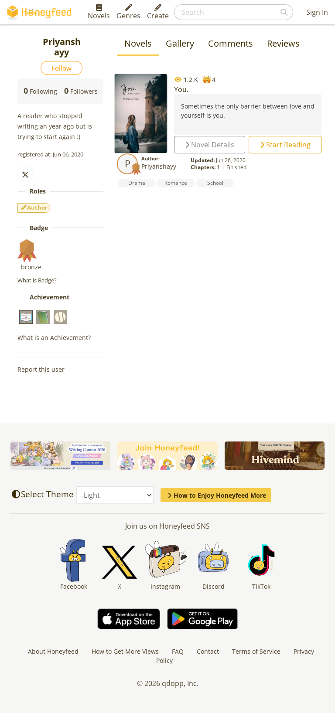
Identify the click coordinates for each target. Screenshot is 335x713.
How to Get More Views (125, 651)
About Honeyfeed (53, 651)
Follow (61, 68)
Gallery (180, 43)
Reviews (283, 43)
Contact (208, 651)
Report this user (41, 369)
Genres (128, 12)
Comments (230, 43)
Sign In (317, 12)
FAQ (178, 651)
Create (158, 12)
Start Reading (285, 144)
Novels (99, 12)
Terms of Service (256, 651)
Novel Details (209, 144)
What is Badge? (37, 280)
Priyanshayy (158, 166)
